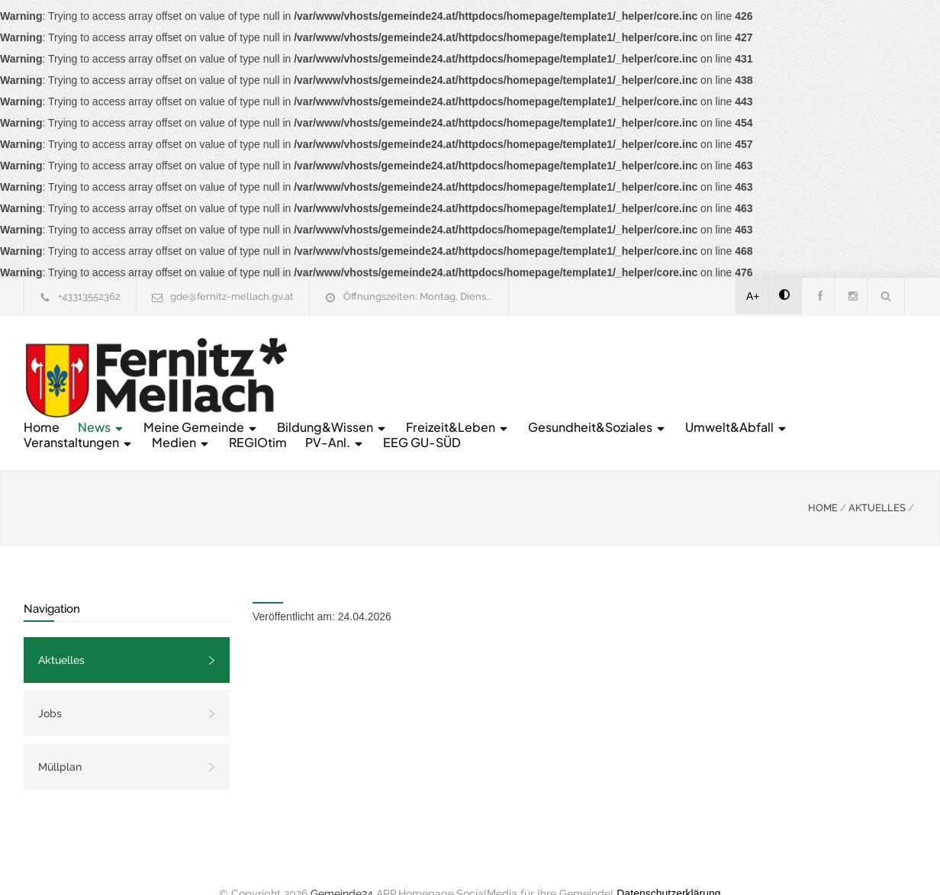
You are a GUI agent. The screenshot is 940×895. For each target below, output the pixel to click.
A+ (753, 296)
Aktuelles (61, 629)
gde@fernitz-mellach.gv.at (232, 296)
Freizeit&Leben (740, 362)
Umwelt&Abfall (514, 377)
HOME (823, 477)
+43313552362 (89, 296)
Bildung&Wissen (614, 362)
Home (324, 362)
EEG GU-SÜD (423, 393)
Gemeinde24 (342, 863)
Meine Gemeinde (483, 362)
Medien (742, 377)
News (383, 362)
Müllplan (60, 736)
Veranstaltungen (639, 377)
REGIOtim (819, 377)
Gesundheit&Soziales (375, 377)
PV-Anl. (335, 393)
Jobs (50, 683)
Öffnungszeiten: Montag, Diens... (418, 296)
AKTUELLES (877, 477)
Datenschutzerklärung (668, 863)
